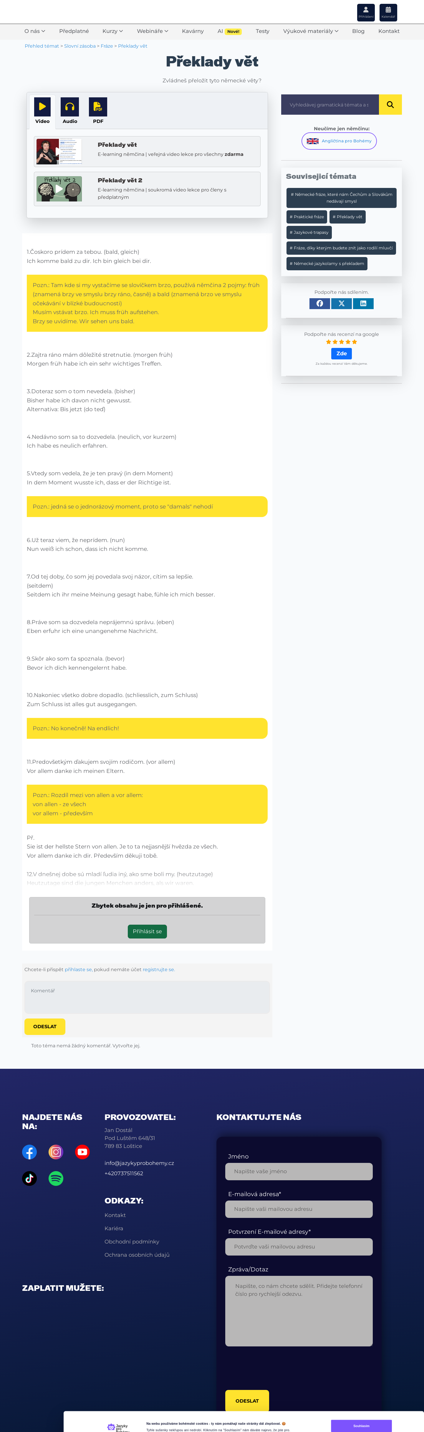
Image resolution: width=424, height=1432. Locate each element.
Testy (262, 31)
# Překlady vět (347, 216)
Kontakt (389, 31)
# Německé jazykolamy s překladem (327, 263)
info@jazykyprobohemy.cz (139, 1163)
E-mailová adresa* (254, 1194)
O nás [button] (34, 31)
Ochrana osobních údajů (137, 1255)
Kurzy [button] (112, 31)
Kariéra (114, 1228)
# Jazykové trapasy (309, 232)
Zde (342, 353)
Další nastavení (158, 1424)
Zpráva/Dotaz (248, 1269)
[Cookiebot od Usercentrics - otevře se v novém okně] (118, 1424)
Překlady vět (133, 46)
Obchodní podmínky (132, 1241)
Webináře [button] (152, 31)
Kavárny (193, 31)
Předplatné (74, 31)
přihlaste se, (79, 969)
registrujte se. (159, 969)
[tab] (42, 112)
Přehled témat (42, 46)
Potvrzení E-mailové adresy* (269, 1231)
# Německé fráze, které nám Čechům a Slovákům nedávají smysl (341, 198)
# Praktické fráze (307, 216)
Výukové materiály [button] (311, 31)
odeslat (247, 1378)
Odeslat (45, 1026)
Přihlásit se (147, 931)
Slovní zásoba (80, 46)
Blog (358, 31)
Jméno (238, 1156)
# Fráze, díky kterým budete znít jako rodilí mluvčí (341, 248)
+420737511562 (124, 1173)
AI (230, 31)
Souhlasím (361, 1403)
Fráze (107, 46)
